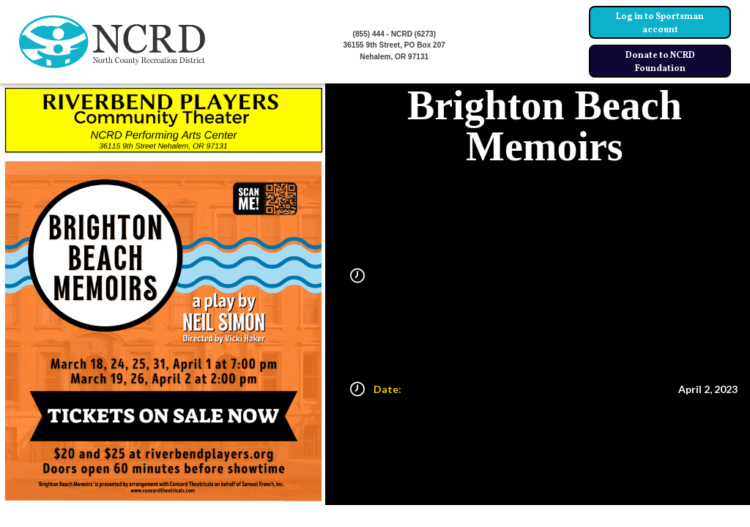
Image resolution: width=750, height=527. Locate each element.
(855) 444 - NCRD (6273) (395, 34)
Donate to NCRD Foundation (660, 62)
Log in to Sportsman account (660, 23)
